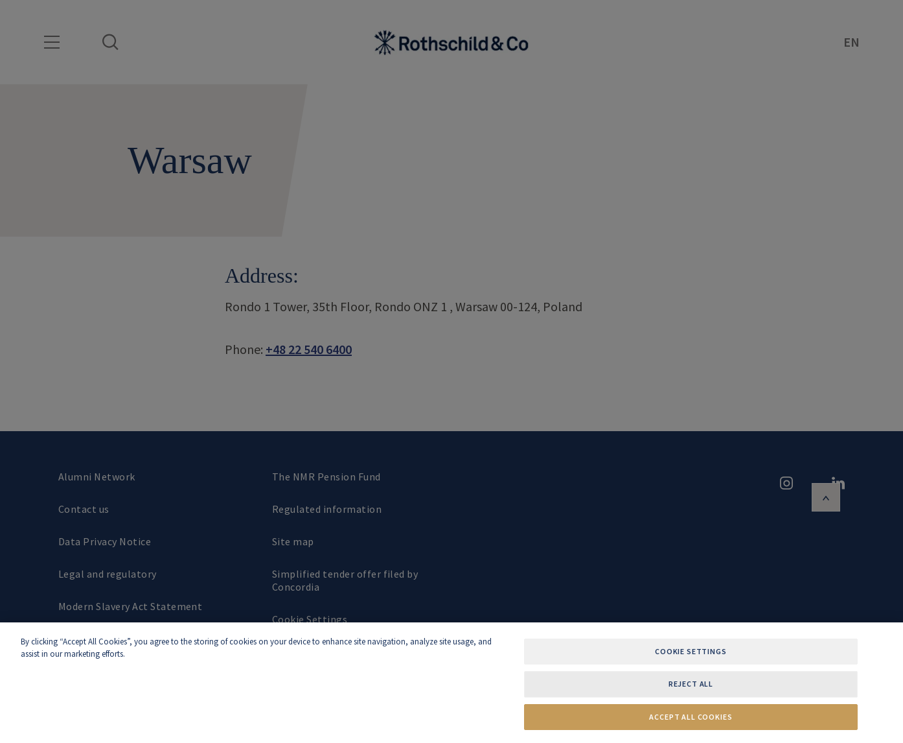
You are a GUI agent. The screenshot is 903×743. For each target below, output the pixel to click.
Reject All (691, 684)
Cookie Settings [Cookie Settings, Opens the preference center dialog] (691, 651)
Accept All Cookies (690, 717)
